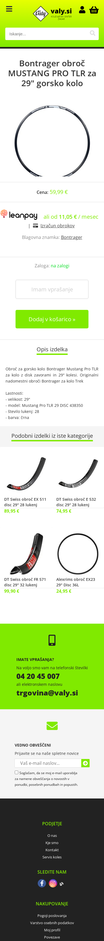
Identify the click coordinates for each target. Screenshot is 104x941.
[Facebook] (42, 883)
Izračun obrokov (57, 226)
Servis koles (52, 857)
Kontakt (52, 849)
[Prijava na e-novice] (85, 763)
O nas (52, 835)
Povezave (52, 937)
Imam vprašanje (52, 289)
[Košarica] (93, 9)
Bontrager (71, 237)
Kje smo (52, 842)
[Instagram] (53, 883)
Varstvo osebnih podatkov (52, 922)
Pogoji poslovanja (52, 915)
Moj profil (52, 929)
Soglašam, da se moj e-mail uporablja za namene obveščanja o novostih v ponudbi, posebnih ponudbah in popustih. (46, 779)
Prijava (85, 9)
